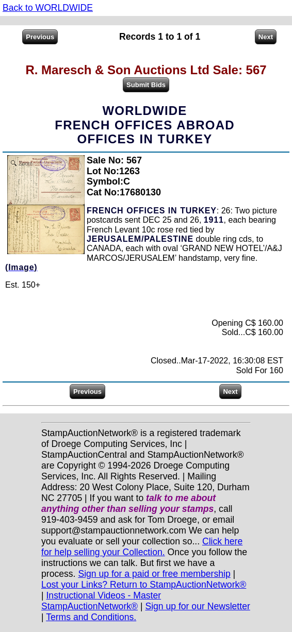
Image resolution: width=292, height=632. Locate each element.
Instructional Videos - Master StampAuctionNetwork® (101, 600)
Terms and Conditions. (91, 617)
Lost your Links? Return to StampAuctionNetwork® (143, 584)
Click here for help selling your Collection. (141, 546)
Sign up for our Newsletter (197, 606)
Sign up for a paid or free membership (154, 574)
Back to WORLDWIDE (48, 8)
